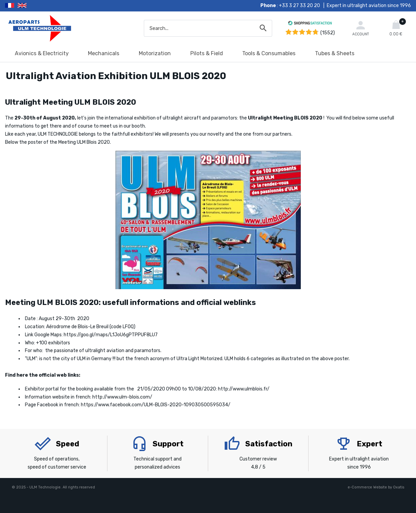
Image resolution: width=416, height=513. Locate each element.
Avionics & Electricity (42, 53)
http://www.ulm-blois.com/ (122, 397)
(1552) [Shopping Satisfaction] (327, 33)
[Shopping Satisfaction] (310, 24)
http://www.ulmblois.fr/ (243, 389)
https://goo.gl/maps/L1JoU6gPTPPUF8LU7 (111, 335)
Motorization (155, 53)
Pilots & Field (206, 53)
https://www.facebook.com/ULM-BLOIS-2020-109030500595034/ (155, 405)
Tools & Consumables (268, 53)
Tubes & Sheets (334, 53)
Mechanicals (103, 53)
